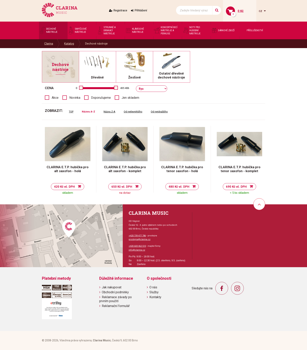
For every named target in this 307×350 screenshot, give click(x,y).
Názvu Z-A (109, 111)
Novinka (74, 98)
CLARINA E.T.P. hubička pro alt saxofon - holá (67, 169)
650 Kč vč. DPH (121, 186)
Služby (154, 292)
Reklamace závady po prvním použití (115, 299)
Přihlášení (141, 10)
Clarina (48, 43)
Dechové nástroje (96, 43)
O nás (153, 287)
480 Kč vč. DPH (179, 186)
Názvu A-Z (88, 111)
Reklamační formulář (116, 306)
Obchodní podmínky (115, 292)
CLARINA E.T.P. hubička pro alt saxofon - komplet (125, 169)
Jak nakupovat (111, 287)
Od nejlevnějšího (133, 111)
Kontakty (155, 297)
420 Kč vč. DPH (64, 186)
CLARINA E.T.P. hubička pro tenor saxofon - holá (182, 169)
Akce (55, 98)
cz (261, 11)
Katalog (69, 43)
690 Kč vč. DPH (236, 186)
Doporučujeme (101, 98)
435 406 (124, 88)
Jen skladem (130, 98)
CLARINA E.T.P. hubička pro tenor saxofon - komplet (239, 169)
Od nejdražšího (159, 111)
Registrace (120, 10)
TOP (71, 111)
